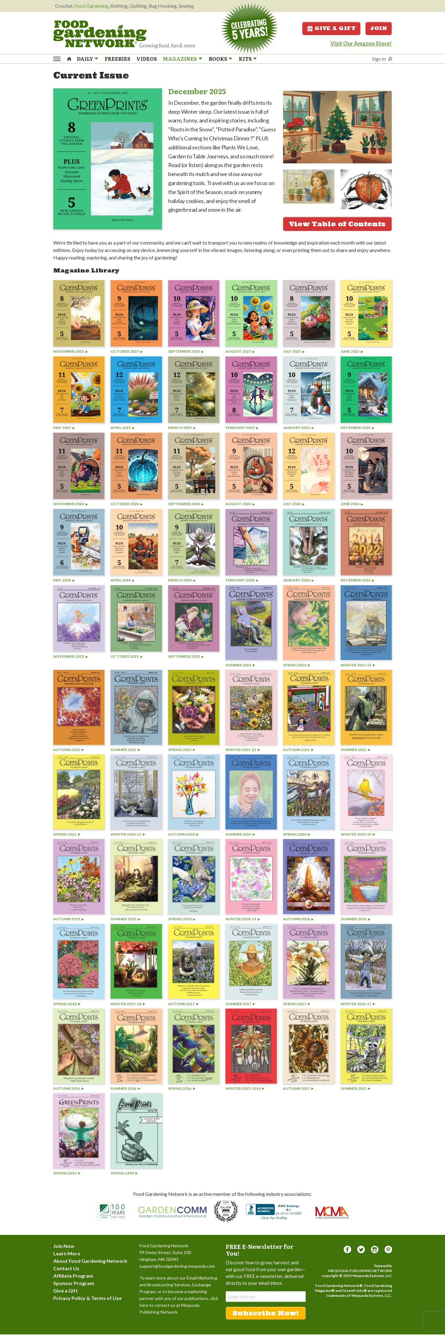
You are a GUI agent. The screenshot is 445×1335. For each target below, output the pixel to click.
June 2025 (352, 352)
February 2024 (242, 580)
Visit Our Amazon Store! (361, 43)
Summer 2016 (125, 1089)
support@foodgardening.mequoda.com (177, 1266)
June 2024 (352, 504)
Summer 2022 (125, 750)
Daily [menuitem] (85, 59)
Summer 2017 (240, 1004)
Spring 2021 (67, 835)
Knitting (119, 6)
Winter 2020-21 (128, 835)
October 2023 (127, 657)
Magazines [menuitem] (180, 59)
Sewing (186, 6)
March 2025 (182, 428)
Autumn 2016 (68, 1089)
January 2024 (298, 580)
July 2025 (294, 352)
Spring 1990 (124, 1173)
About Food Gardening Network (90, 1261)
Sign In (379, 59)
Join (378, 28)
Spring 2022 (181, 750)
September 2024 (186, 504)
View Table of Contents (337, 224)
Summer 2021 (355, 750)
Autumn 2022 (68, 750)
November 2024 (70, 504)
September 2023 (186, 657)
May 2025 (64, 428)
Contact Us (66, 1269)
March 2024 (182, 580)
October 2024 (127, 504)
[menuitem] (69, 58)
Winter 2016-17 (358, 1004)
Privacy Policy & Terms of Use (87, 1299)
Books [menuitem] (218, 59)
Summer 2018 (355, 919)
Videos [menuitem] (146, 59)
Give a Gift (331, 28)
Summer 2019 (125, 919)
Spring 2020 (296, 835)
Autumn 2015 (298, 1089)
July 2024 (294, 504)
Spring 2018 (67, 1004)
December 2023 (357, 580)
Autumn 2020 (183, 835)
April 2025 (123, 428)
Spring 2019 (181, 919)
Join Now (63, 1246)
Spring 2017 (296, 1004)
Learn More (66, 1254)
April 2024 (123, 580)
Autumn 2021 (298, 750)
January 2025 (298, 428)
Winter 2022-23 (358, 665)
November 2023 (70, 657)
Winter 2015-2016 (244, 1089)
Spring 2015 (67, 1173)
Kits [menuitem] (245, 59)
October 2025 (127, 352)
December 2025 (197, 91)
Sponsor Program (73, 1284)
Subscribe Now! (266, 1314)
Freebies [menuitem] (117, 59)
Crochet (63, 6)
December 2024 (357, 428)
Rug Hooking (163, 6)
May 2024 (64, 580)
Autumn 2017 (183, 1004)
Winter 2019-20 (358, 835)
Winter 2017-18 (128, 1004)
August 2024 (240, 504)
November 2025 (70, 352)
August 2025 (240, 352)
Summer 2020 (240, 835)
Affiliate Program (73, 1276)
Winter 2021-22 (242, 750)
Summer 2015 (355, 1089)
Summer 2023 (240, 665)
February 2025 (242, 428)
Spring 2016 (181, 1089)
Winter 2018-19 (242, 919)
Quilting (138, 6)
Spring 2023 (296, 665)
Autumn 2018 (298, 919)
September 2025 (186, 352)
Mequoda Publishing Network (360, 1271)
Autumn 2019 (68, 919)
